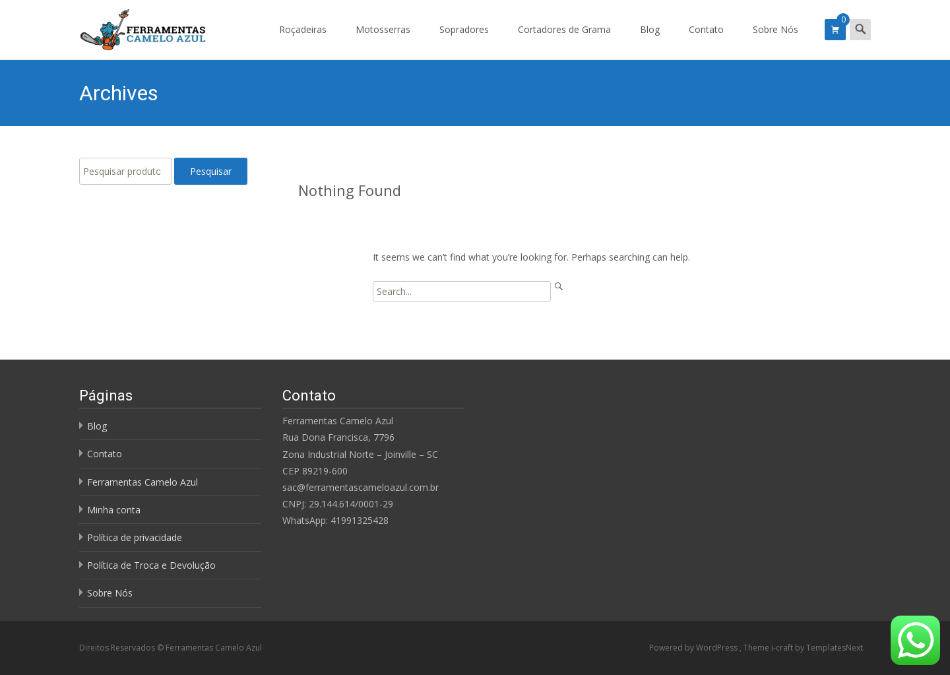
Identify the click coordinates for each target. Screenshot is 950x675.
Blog (650, 41)
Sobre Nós (775, 41)
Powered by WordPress (694, 647)
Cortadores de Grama (564, 41)
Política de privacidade (134, 537)
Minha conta (114, 509)
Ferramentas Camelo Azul (142, 482)
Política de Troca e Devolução (151, 565)
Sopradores (464, 41)
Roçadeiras (303, 41)
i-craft (783, 647)
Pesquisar (211, 171)
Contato (706, 41)
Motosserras (383, 41)
